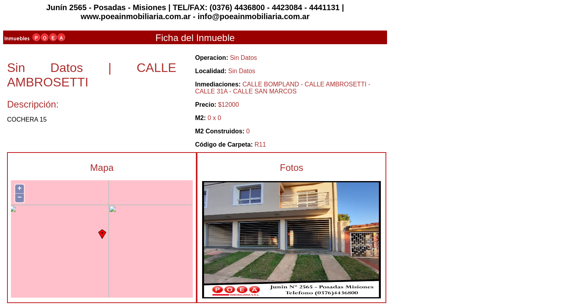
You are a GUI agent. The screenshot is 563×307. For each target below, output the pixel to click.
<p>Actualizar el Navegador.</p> (102, 239)
